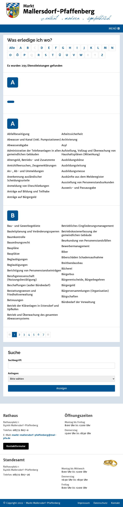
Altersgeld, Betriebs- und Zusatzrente (31, 159)
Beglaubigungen (17, 259)
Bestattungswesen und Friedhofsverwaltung (21, 292)
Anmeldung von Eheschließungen (28, 185)
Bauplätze (13, 253)
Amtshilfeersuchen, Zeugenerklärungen (31, 165)
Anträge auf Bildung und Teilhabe (28, 191)
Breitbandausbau (72, 263)
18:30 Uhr (85, 433)
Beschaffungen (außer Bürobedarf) (28, 285)
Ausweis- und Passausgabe (79, 187)
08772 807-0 (21, 430)
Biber (65, 251)
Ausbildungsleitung (74, 165)
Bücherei (67, 268)
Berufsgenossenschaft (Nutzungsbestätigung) (22, 277)
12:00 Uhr (84, 425)
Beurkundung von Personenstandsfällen (86, 240)
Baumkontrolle (16, 237)
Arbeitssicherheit (72, 134)
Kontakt (115, 503)
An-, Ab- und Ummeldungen (25, 171)
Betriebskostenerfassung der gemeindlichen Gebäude (79, 233)
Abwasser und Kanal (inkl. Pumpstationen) (34, 139)
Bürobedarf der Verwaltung (78, 302)
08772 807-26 (21, 474)
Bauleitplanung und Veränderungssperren (33, 231)
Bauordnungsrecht (18, 242)
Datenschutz (100, 503)
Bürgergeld (68, 285)
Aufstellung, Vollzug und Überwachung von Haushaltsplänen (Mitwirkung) (89, 152)
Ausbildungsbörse (73, 159)
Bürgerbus (68, 274)
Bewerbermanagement (76, 246)
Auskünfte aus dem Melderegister (83, 176)
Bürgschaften (70, 296)
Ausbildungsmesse (73, 171)
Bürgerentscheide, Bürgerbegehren (83, 279)
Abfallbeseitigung (18, 134)
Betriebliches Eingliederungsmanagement (88, 225)
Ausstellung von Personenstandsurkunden (88, 182)
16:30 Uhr (67, 479)
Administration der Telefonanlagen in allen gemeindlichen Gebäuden (34, 152)
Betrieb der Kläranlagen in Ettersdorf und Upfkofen (33, 307)
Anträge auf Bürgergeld (21, 197)
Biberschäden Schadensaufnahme (82, 257)
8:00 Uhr (70, 425)
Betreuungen (15, 300)
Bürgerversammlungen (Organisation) (85, 290)
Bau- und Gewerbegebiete (23, 225)
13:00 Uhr (70, 433)
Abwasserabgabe (17, 145)
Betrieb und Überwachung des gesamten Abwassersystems (32, 316)
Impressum (84, 503)
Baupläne (13, 248)
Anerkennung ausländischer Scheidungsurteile (24, 178)
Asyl (64, 145)
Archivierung (69, 139)
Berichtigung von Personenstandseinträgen (34, 270)
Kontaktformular (15, 446)
